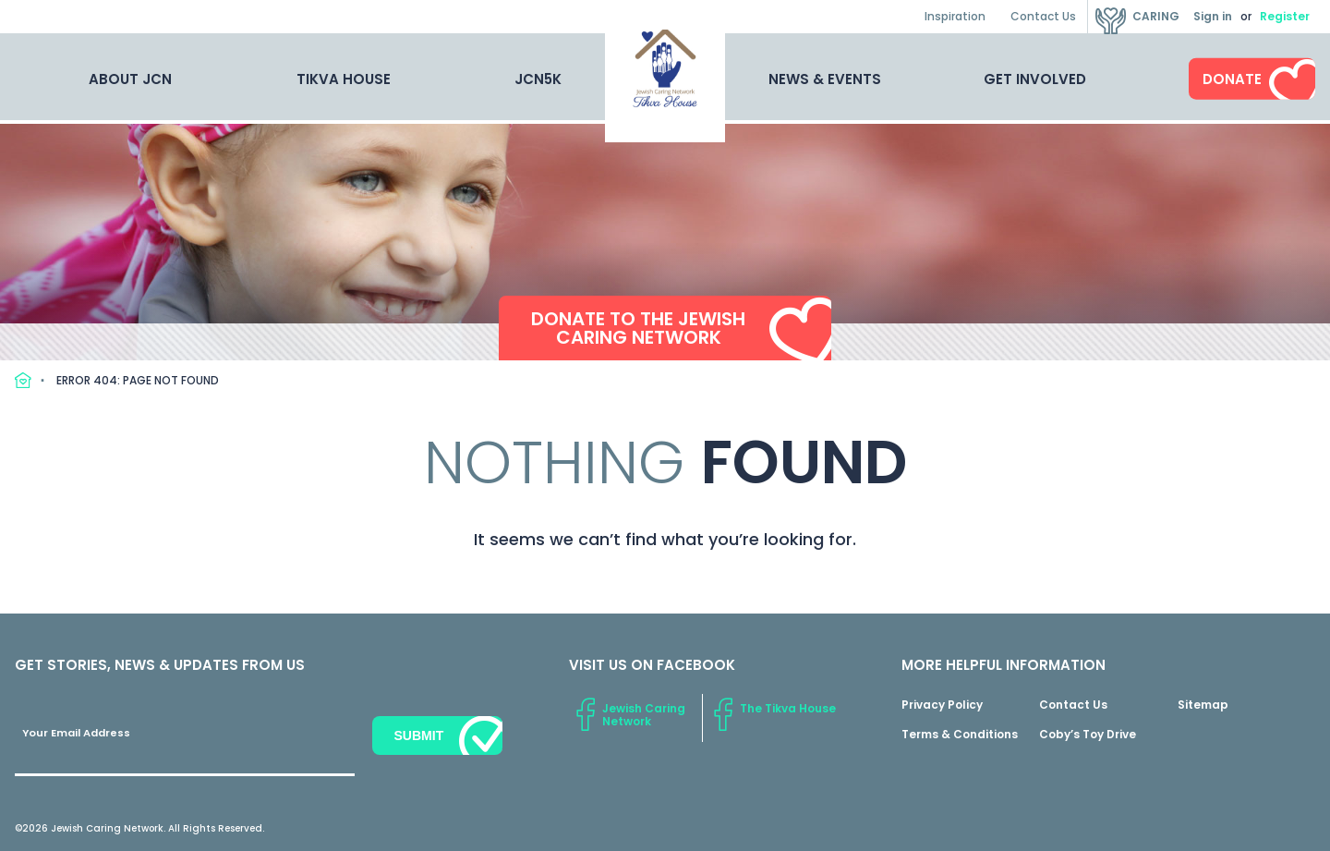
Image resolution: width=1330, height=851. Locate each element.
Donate (1232, 79)
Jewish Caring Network (643, 714)
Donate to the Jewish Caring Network (638, 329)
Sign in (1212, 16)
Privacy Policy (942, 704)
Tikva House (343, 79)
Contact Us (1043, 16)
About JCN (130, 79)
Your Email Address (76, 732)
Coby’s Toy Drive (1087, 734)
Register (1285, 16)
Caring (1155, 16)
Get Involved (1035, 79)
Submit (418, 735)
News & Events (824, 79)
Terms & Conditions (959, 734)
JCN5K (538, 79)
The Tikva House (788, 708)
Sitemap (1203, 704)
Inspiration (955, 16)
